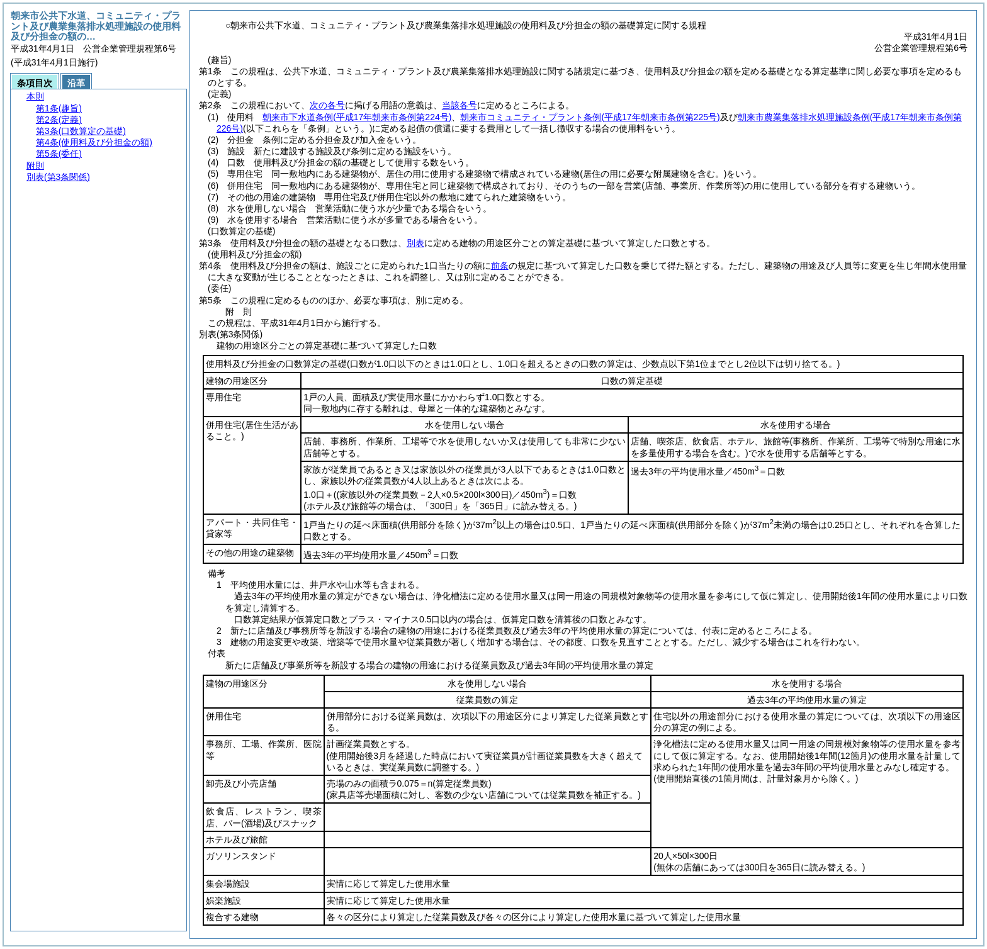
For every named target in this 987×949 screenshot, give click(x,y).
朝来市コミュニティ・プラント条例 (589, 117)
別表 (415, 243)
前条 (500, 266)
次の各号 (327, 105)
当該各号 (459, 105)
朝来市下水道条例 (356, 117)
